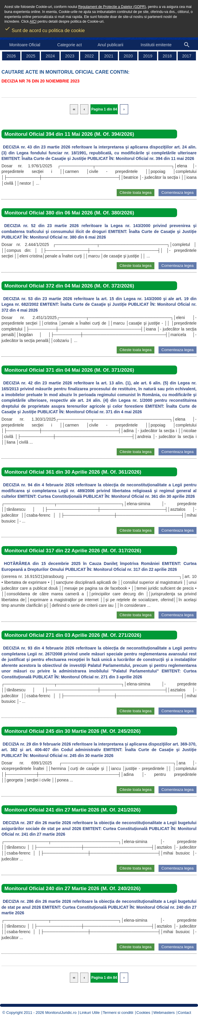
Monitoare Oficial (24, 44)
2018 (167, 56)
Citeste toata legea (135, 192)
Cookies (143, 1012)
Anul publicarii (110, 44)
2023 (69, 56)
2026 (11, 56)
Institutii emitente (156, 44)
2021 (108, 56)
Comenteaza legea (177, 192)
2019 (147, 56)
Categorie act (69, 44)
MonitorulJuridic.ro (60, 1012)
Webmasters (164, 1012)
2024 (50, 56)
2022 (89, 56)
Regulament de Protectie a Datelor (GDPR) (112, 7)
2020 (128, 56)
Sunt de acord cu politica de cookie (44, 28)
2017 (186, 56)
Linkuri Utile (90, 1012)
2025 (30, 56)
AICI (32, 21)
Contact (184, 1012)
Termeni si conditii (118, 1012)
